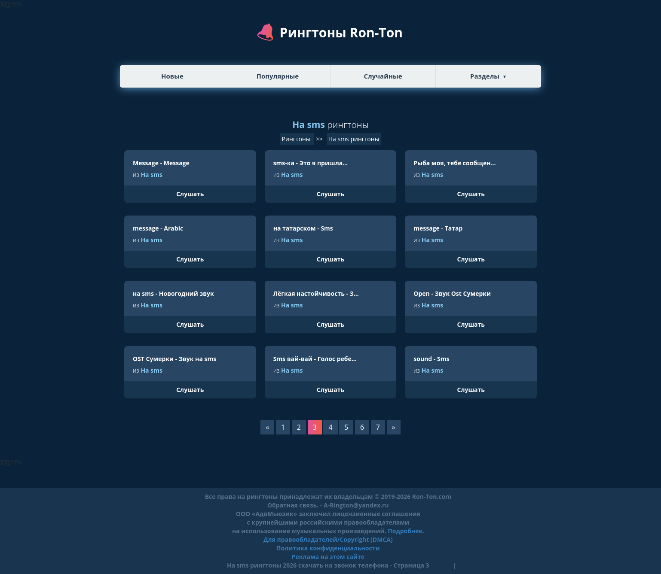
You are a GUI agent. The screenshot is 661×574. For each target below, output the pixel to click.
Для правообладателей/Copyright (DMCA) (328, 539)
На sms (151, 174)
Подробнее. (406, 531)
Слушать (190, 194)
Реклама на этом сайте (328, 557)
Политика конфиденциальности (327, 548)
